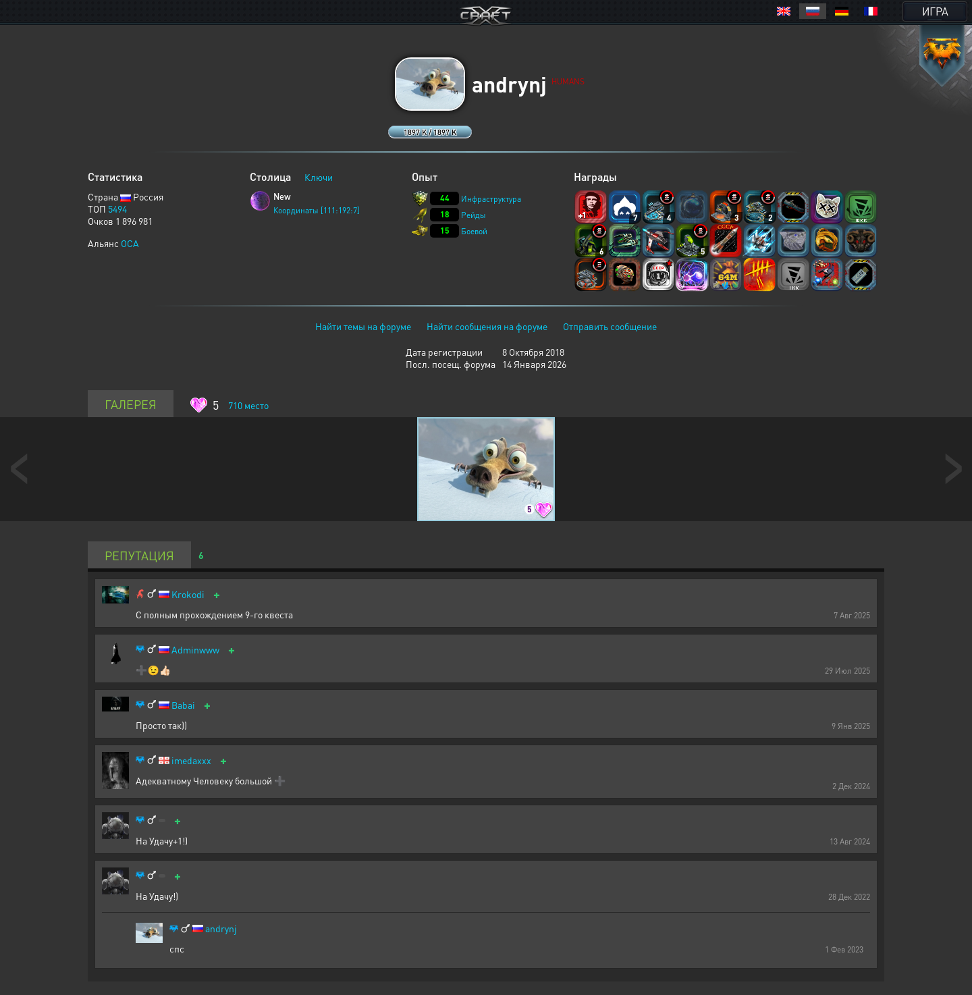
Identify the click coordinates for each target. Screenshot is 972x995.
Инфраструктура (491, 199)
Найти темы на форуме (363, 326)
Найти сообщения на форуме (487, 326)
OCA (130, 243)
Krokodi (188, 594)
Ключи (318, 177)
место (248, 405)
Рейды (473, 215)
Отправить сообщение (610, 326)
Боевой (474, 231)
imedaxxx (191, 760)
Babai (183, 705)
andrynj (221, 928)
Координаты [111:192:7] (316, 210)
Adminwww (195, 649)
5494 (117, 209)
